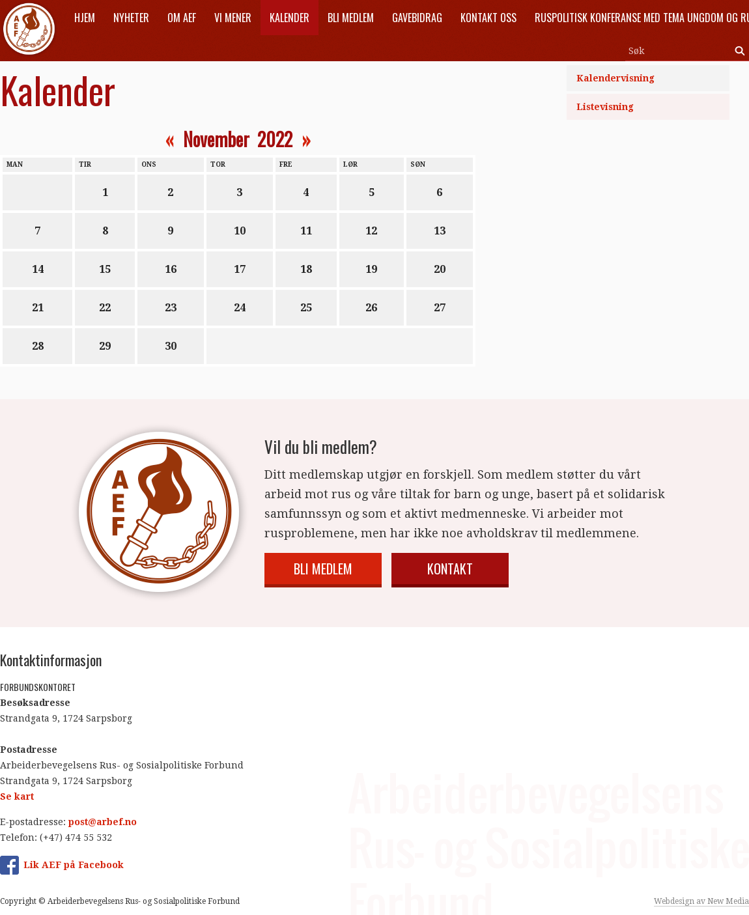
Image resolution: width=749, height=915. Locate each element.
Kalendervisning (615, 78)
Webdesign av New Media (701, 901)
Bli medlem (323, 568)
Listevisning (605, 107)
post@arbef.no (102, 822)
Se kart (17, 796)
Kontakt (450, 568)
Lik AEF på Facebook (73, 865)
